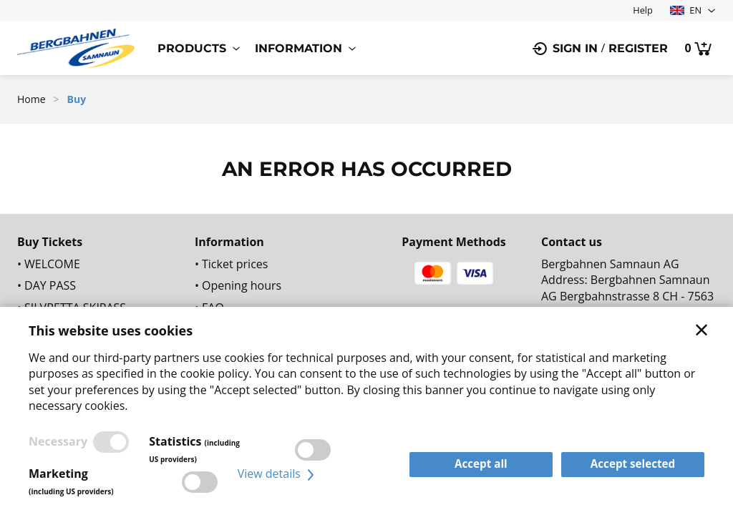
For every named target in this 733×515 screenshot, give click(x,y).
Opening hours (241, 285)
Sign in (575, 48)
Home (31, 99)
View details (278, 473)
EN (686, 10)
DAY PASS (50, 285)
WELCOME (52, 264)
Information (298, 48)
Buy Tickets (49, 242)
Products (191, 48)
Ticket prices (235, 264)
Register (638, 48)
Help (643, 10)
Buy (77, 99)
